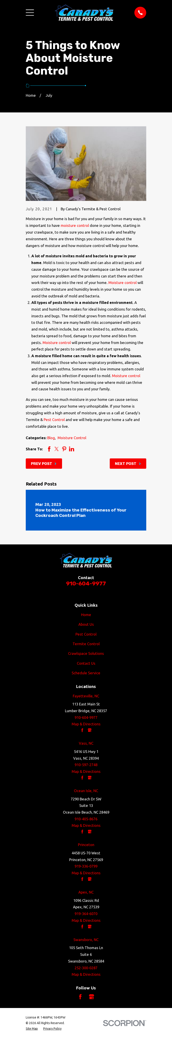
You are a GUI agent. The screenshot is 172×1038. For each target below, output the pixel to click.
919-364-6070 (86, 913)
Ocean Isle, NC (86, 791)
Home (86, 614)
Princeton (86, 844)
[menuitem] (32, 1029)
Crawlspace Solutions (86, 653)
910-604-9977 (86, 583)
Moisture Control (72, 438)
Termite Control (86, 644)
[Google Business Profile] (91, 996)
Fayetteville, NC (86, 696)
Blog (51, 438)
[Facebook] (80, 996)
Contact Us (86, 663)
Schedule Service (86, 673)
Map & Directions (86, 724)
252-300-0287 (86, 968)
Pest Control (54, 419)
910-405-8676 (86, 819)
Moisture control (122, 282)
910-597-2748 (86, 765)
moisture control (75, 225)
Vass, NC (86, 743)
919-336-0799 (86, 866)
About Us (86, 624)
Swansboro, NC (86, 939)
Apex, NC (86, 892)
